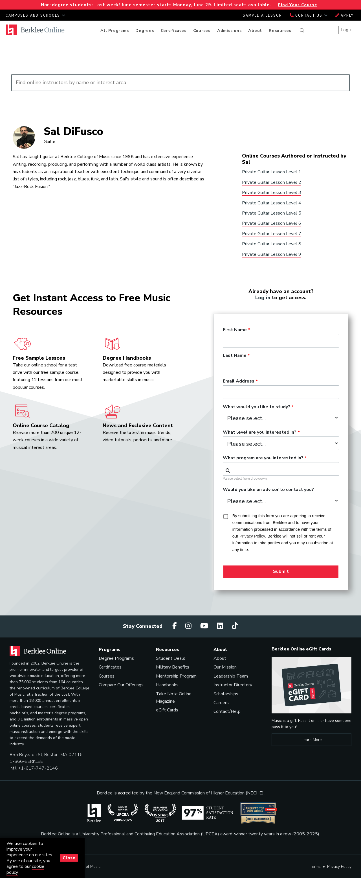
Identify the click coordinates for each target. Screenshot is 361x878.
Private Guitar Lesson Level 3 (271, 192)
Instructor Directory (232, 685)
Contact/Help (227, 711)
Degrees (144, 30)
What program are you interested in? (263, 458)
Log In (347, 29)
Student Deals (170, 658)
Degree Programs (116, 658)
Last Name (234, 356)
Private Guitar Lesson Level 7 (271, 234)
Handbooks (167, 685)
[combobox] (281, 469)
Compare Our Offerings (121, 685)
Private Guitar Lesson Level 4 (271, 203)
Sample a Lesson (262, 15)
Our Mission (225, 667)
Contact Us (308, 15)
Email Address (238, 381)
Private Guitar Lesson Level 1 (271, 172)
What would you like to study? (256, 407)
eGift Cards (167, 710)
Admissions (229, 30)
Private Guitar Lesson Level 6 (271, 223)
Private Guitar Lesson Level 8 (271, 244)
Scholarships (225, 694)
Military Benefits (172, 667)
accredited (128, 793)
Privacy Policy (339, 866)
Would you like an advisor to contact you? (268, 490)
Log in (262, 297)
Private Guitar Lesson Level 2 (271, 182)
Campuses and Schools (35, 15)
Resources (280, 30)
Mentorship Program (176, 676)
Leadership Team (230, 676)
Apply (344, 15)
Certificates (173, 30)
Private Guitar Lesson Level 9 (271, 254)
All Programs (114, 30)
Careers (221, 703)
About (255, 30)
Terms (315, 866)
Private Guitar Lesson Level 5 (271, 213)
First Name (235, 330)
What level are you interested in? (259, 432)
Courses (201, 30)
